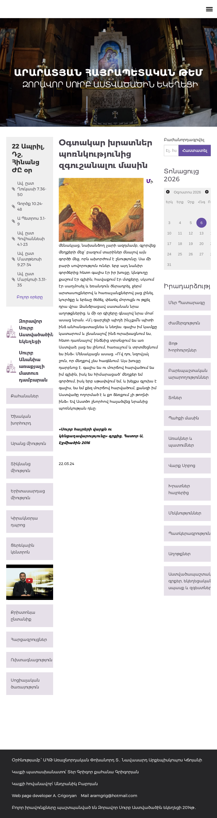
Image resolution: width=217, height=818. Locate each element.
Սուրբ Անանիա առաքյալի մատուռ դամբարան (26, 366)
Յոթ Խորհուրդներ (182, 347)
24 (169, 254)
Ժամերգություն (184, 323)
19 (191, 244)
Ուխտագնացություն (31, 659)
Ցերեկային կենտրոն (22, 549)
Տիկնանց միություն (21, 467)
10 (169, 233)
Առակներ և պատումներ (181, 442)
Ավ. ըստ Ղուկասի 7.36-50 (29, 189)
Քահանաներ (24, 396)
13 (201, 233)
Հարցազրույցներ (29, 639)
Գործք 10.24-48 (27, 206)
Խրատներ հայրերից (179, 489)
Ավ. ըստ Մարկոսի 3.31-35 (29, 279)
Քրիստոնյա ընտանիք (23, 616)
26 (191, 254)
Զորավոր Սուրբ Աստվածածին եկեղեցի (29, 331)
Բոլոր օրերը (30, 297)
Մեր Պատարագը (186, 302)
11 (180, 233)
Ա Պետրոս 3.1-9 (29, 221)
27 (201, 254)
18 (180, 244)
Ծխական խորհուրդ (21, 420)
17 (169, 244)
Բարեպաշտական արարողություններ (188, 374)
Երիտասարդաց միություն (28, 494)
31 (169, 264)
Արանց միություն (28, 443)
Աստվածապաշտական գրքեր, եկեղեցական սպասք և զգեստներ (189, 581)
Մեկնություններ (184, 513)
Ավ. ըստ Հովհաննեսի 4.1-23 (28, 239)
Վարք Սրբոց (181, 465)
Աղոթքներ (179, 553)
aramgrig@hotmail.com (113, 795)
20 (201, 244)
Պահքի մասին (183, 418)
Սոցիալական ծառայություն (25, 684)
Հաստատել (194, 150)
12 (191, 233)
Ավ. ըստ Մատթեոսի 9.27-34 (27, 259)
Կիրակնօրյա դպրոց (24, 522)
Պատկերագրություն (189, 533)
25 (180, 254)
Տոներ (175, 397)
